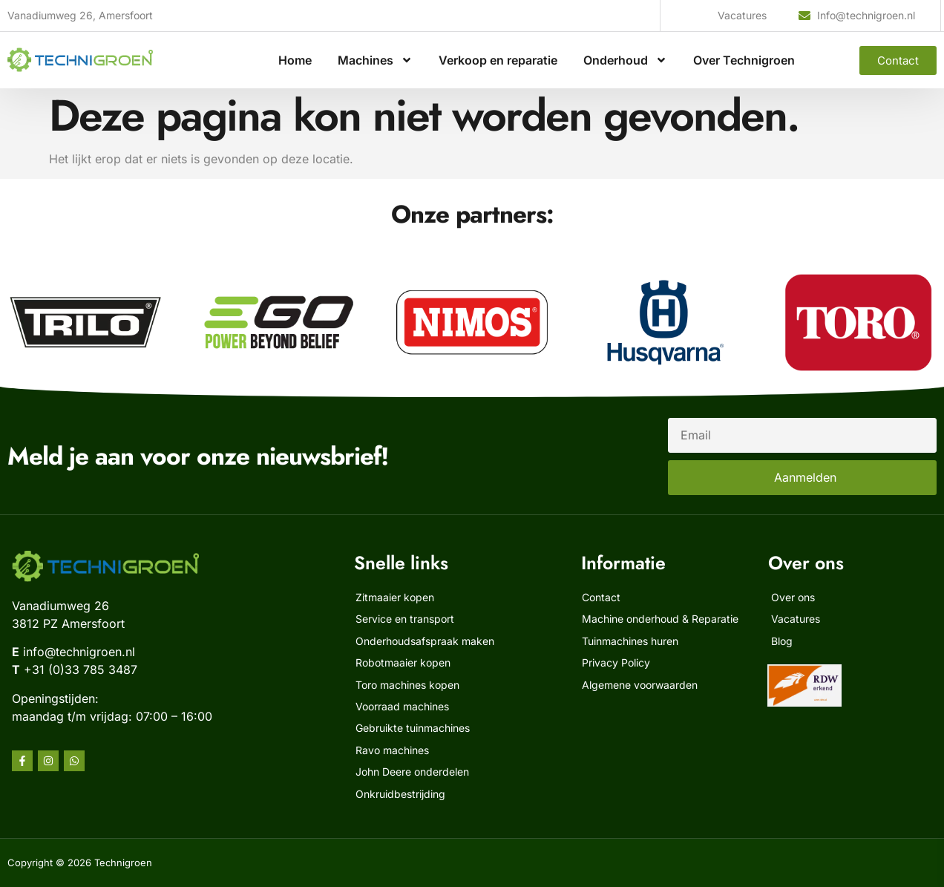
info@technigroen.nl (79, 651)
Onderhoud (625, 60)
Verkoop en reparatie (498, 60)
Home (295, 60)
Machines (375, 60)
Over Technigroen (744, 60)
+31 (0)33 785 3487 (80, 669)
